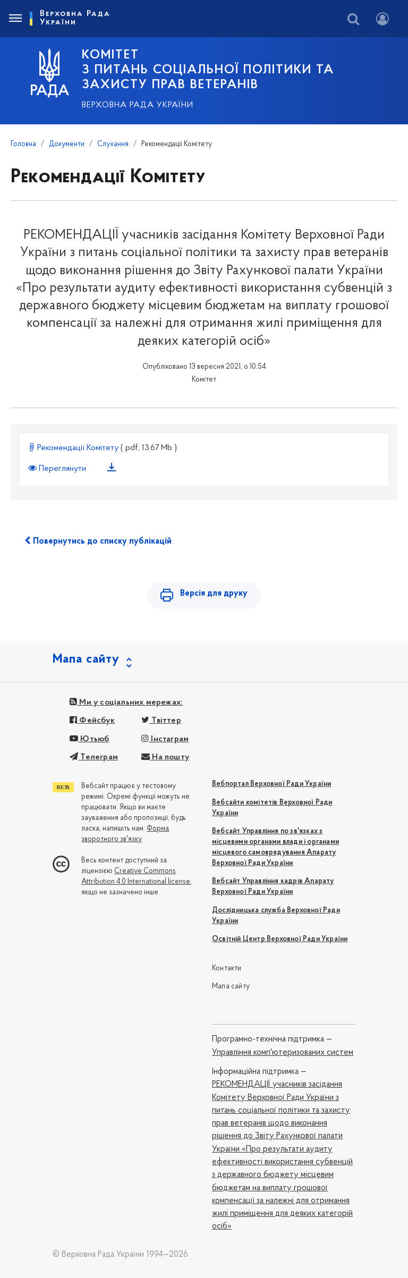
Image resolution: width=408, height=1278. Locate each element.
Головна (23, 144)
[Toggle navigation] (15, 18)
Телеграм (94, 757)
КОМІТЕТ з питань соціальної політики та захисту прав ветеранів (208, 70)
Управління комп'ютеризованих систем (282, 1052)
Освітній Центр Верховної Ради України (279, 939)
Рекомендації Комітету (74, 448)
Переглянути (58, 468)
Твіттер (161, 720)
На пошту (165, 757)
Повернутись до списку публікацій (98, 541)
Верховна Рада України (137, 105)
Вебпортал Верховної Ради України (271, 784)
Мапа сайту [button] (86, 659)
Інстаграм (165, 739)
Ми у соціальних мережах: (126, 702)
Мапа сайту (231, 987)
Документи (66, 144)
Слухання (113, 144)
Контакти (227, 968)
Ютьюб (89, 739)
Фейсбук (92, 720)
